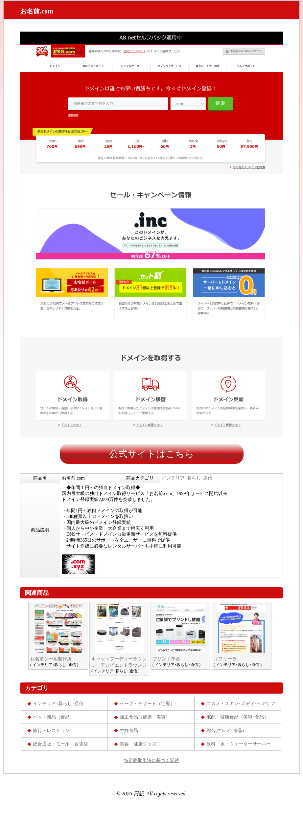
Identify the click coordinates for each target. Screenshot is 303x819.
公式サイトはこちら (151, 454)
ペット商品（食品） (53, 717)
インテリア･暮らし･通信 (187, 478)
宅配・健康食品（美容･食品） (237, 717)
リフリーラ (225, 659)
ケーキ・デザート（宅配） (147, 703)
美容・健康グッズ (138, 744)
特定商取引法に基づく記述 (151, 760)
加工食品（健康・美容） (145, 717)
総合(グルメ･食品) (225, 730)
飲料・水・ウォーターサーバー (238, 744)
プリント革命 (166, 659)
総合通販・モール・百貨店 (60, 744)
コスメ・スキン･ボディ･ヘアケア (240, 703)
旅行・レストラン (51, 730)
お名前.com (36, 11)
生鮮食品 (129, 730)
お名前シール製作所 (51, 659)
